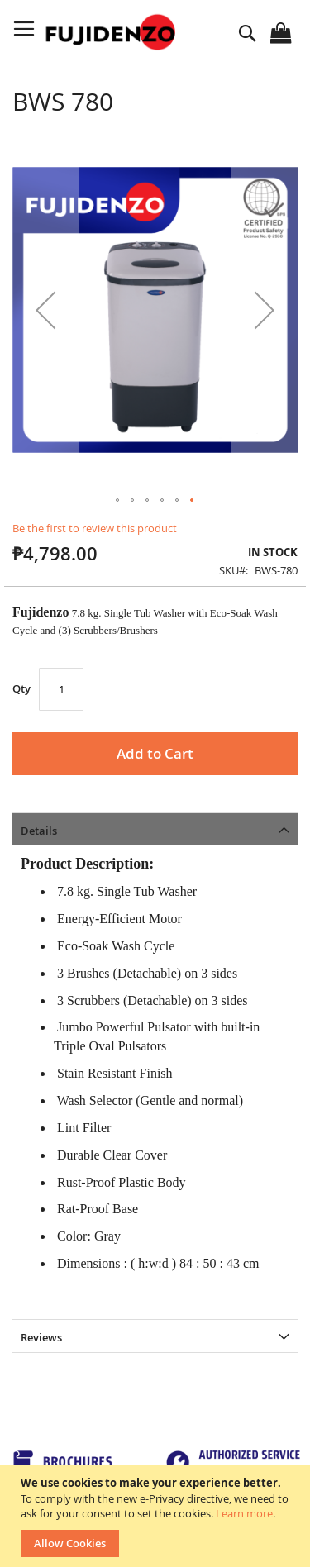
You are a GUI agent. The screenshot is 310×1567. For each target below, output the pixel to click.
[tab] (155, 828)
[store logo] (112, 32)
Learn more (244, 1513)
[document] (157, 1516)
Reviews (41, 1337)
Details (39, 830)
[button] (45, 310)
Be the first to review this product (94, 528)
